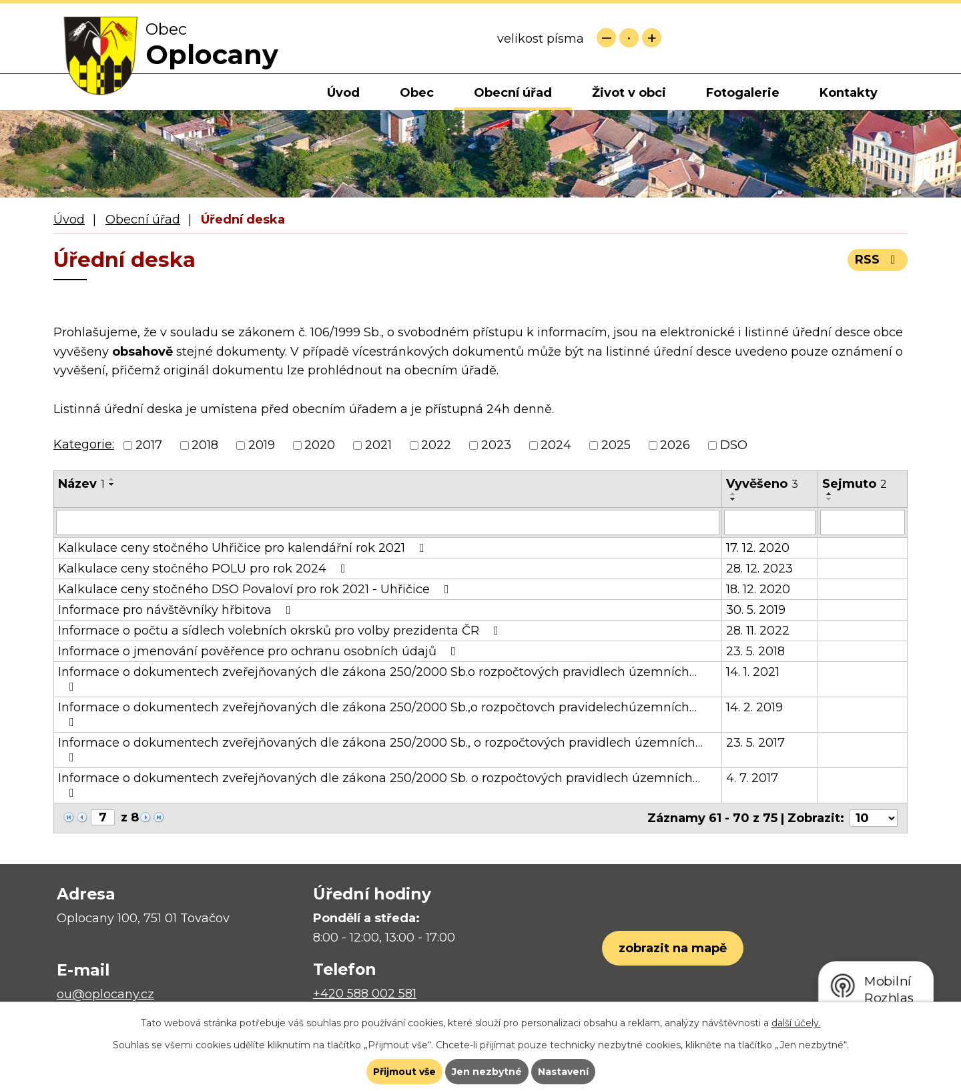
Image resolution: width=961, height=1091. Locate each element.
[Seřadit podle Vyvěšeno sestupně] (733, 499)
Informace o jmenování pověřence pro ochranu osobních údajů (259, 651)
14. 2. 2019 (754, 707)
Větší (651, 37)
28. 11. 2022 (757, 630)
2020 (319, 445)
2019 (261, 445)
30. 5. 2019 (755, 610)
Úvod (343, 92)
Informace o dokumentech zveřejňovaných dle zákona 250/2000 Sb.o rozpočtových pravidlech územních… (377, 679)
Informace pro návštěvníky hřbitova (177, 610)
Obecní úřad (513, 92)
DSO (733, 445)
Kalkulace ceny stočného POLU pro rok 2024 (204, 568)
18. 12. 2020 (758, 589)
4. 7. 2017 (752, 778)
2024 (556, 445)
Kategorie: (83, 444)
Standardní (629, 37)
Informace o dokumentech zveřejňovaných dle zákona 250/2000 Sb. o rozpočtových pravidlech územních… (379, 785)
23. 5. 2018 (755, 651)
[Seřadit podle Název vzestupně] (112, 479)
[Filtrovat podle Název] (387, 522)
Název (81, 483)
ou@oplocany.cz (105, 994)
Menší (606, 37)
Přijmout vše (404, 1072)
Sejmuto (854, 483)
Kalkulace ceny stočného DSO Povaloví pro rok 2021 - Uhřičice (256, 589)
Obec (417, 92)
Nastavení (563, 1072)
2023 (496, 445)
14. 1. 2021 (752, 672)
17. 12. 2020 (757, 547)
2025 (616, 445)
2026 (675, 445)
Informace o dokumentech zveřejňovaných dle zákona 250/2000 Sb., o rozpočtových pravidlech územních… (380, 749)
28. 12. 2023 (759, 568)
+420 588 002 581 (364, 993)
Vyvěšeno (762, 483)
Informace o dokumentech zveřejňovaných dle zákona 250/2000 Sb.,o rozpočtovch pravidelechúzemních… (377, 714)
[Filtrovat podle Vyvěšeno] (770, 522)
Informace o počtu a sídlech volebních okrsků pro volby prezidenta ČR (281, 630)
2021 (378, 445)
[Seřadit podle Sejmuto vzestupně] (829, 493)
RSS (878, 259)
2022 (436, 445)
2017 (148, 445)
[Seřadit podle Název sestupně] (112, 484)
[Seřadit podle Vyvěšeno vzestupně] (733, 493)
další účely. (796, 1023)
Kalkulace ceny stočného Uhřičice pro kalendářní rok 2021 (244, 547)
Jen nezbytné (487, 1072)
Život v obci (629, 92)
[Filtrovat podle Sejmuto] (862, 522)
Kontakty (849, 92)
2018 (205, 445)
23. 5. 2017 (755, 742)
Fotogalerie (742, 92)
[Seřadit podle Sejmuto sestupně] (829, 499)
